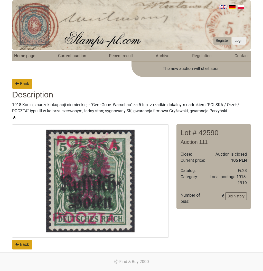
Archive (163, 55)
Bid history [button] (236, 196)
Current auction (72, 55)
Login (238, 40)
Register (222, 40)
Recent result (121, 55)
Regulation (202, 55)
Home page (24, 55)
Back (22, 83)
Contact (241, 55)
